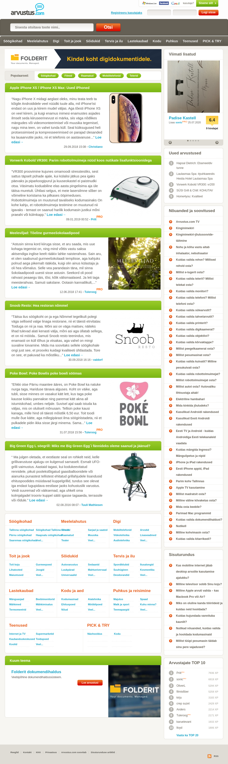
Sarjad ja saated (97, 529)
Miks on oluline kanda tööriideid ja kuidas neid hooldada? (199, 606)
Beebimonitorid (45, 599)
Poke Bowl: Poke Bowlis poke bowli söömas (46, 373)
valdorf (98, 359)
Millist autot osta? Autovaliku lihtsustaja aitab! (195, 389)
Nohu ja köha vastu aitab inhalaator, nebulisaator (192, 250)
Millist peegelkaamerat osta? (195, 348)
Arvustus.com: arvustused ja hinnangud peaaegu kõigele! (31, 9)
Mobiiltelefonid (123, 529)
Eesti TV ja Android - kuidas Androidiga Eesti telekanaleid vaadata (196, 437)
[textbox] (52, 27)
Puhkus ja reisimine (132, 590)
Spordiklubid (121, 564)
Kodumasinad (69, 599)
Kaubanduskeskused (20, 639)
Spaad (144, 599)
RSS (216, 756)
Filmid (65, 529)
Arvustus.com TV (188, 221)
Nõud (64, 609)
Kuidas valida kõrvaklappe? (195, 342)
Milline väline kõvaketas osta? (196, 500)
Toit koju (14, 564)
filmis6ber (179, 691)
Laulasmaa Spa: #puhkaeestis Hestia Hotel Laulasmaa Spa (192, 175)
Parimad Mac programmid (193, 513)
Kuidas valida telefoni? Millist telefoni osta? (196, 301)
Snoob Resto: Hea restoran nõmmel (39, 305)
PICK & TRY (212, 41)
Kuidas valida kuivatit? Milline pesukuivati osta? (196, 364)
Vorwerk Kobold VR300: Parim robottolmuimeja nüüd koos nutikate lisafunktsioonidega (81, 160)
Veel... (39, 540)
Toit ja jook (72, 41)
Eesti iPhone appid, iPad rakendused (192, 472)
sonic (179, 122)
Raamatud (67, 535)
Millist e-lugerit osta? (190, 272)
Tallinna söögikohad (20, 529)
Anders (177, 709)
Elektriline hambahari (190, 399)
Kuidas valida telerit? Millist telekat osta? (195, 282)
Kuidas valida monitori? (192, 291)
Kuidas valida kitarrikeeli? (193, 539)
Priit (93, 219)
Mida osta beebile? (188, 507)
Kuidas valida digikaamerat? (195, 329)
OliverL (177, 685)
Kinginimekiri (185, 228)
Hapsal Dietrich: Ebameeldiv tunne (190, 165)
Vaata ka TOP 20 (187, 735)
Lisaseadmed (148, 535)
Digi (56, 41)
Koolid (13, 644)
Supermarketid (45, 633)
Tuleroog (90, 292)
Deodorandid (121, 575)
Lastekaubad (138, 41)
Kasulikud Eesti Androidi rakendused (193, 421)
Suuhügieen (121, 569)
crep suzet (179, 703)
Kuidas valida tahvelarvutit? (195, 316)
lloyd (175, 727)
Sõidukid (93, 41)
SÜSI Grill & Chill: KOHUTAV (191, 190)
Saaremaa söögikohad (20, 540)
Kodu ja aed (72, 590)
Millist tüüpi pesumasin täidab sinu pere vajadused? (196, 644)
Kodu (157, 41)
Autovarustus (69, 564)
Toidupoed (42, 639)
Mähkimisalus (44, 604)
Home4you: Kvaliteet (186, 196)
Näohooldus (94, 633)
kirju (175, 697)
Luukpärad (67, 569)
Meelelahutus (37, 41)
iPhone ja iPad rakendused (194, 462)
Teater (65, 540)
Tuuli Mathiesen (92, 505)
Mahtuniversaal (97, 569)
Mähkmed (15, 604)
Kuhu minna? (148, 604)
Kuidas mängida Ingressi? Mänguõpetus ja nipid (193, 453)
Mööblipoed (95, 604)
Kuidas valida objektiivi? (192, 336)
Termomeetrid (17, 609)
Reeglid (14, 752)
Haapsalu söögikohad (45, 535)
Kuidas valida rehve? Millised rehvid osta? (196, 263)
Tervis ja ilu (114, 41)
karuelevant (180, 721)
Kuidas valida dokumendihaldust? (199, 519)
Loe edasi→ (56, 215)
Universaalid (68, 575)
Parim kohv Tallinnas (190, 481)
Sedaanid (93, 564)
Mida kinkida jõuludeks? (192, 405)
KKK (38, 752)
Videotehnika (121, 535)
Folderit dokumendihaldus (36, 672)
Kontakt (27, 752)
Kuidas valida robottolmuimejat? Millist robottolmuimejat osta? (198, 377)
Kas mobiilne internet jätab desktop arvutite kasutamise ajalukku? (195, 571)
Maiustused (16, 575)
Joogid (40, 569)
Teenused (190, 41)
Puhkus (172, 41)
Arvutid (144, 529)
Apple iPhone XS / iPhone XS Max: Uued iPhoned (50, 88)
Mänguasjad (16, 599)
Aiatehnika (94, 599)
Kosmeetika (147, 569)
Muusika (93, 535)
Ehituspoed (68, 604)
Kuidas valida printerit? (192, 323)
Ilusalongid (147, 564)
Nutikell (181, 526)
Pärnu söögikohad (20, 535)
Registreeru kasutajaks (126, 12)
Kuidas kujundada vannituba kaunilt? (195, 619)
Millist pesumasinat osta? (193, 355)
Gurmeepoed (44, 564)
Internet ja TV (17, 633)
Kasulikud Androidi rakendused (197, 412)
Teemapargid (121, 609)
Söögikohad (12, 41)
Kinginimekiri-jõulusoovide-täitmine (195, 237)
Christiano (96, 146)
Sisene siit (197, 3)
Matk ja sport (121, 604)
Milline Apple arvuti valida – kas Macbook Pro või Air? (197, 593)
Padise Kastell (182, 118)
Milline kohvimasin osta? (193, 532)
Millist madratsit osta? (191, 494)
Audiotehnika (122, 540)
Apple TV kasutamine (190, 487)
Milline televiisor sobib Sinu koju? (199, 584)
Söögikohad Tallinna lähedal (45, 529)
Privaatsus (51, 752)
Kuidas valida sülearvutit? (193, 310)
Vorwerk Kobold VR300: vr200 (192, 184)
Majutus (118, 599)
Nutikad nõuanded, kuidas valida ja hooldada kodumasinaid (198, 631)
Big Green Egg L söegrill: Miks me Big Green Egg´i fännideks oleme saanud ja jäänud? (80, 446)
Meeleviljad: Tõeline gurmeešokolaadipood (44, 233)
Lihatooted (15, 569)
